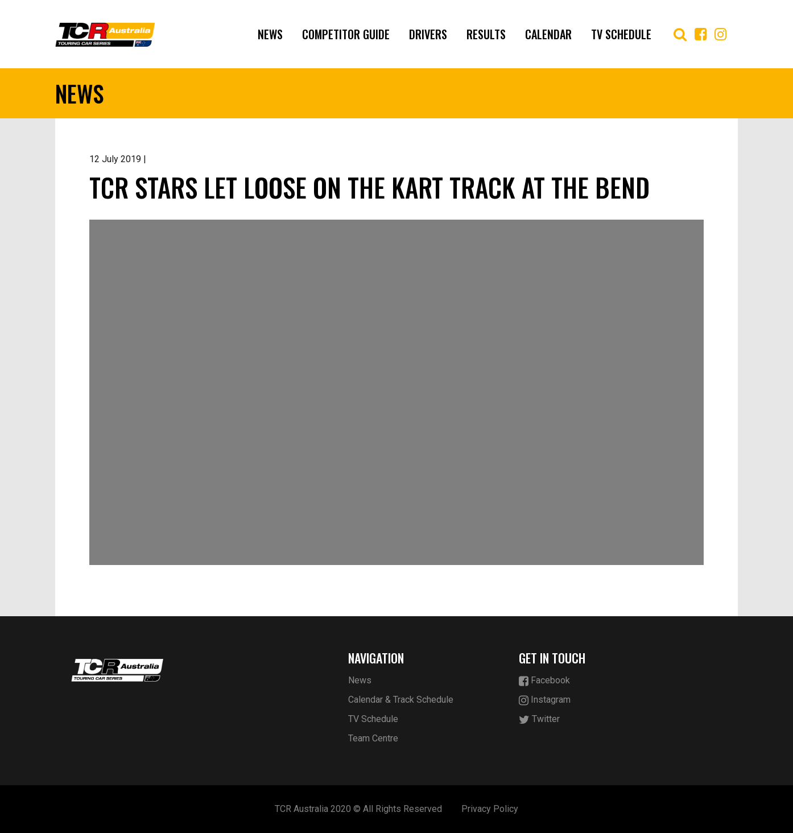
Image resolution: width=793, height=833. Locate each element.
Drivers (428, 34)
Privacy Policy (489, 808)
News (270, 34)
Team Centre (373, 738)
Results (486, 34)
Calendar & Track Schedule (400, 699)
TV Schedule (621, 34)
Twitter (539, 719)
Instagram (545, 700)
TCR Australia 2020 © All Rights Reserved (358, 808)
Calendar (548, 34)
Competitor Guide (346, 34)
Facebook (544, 681)
